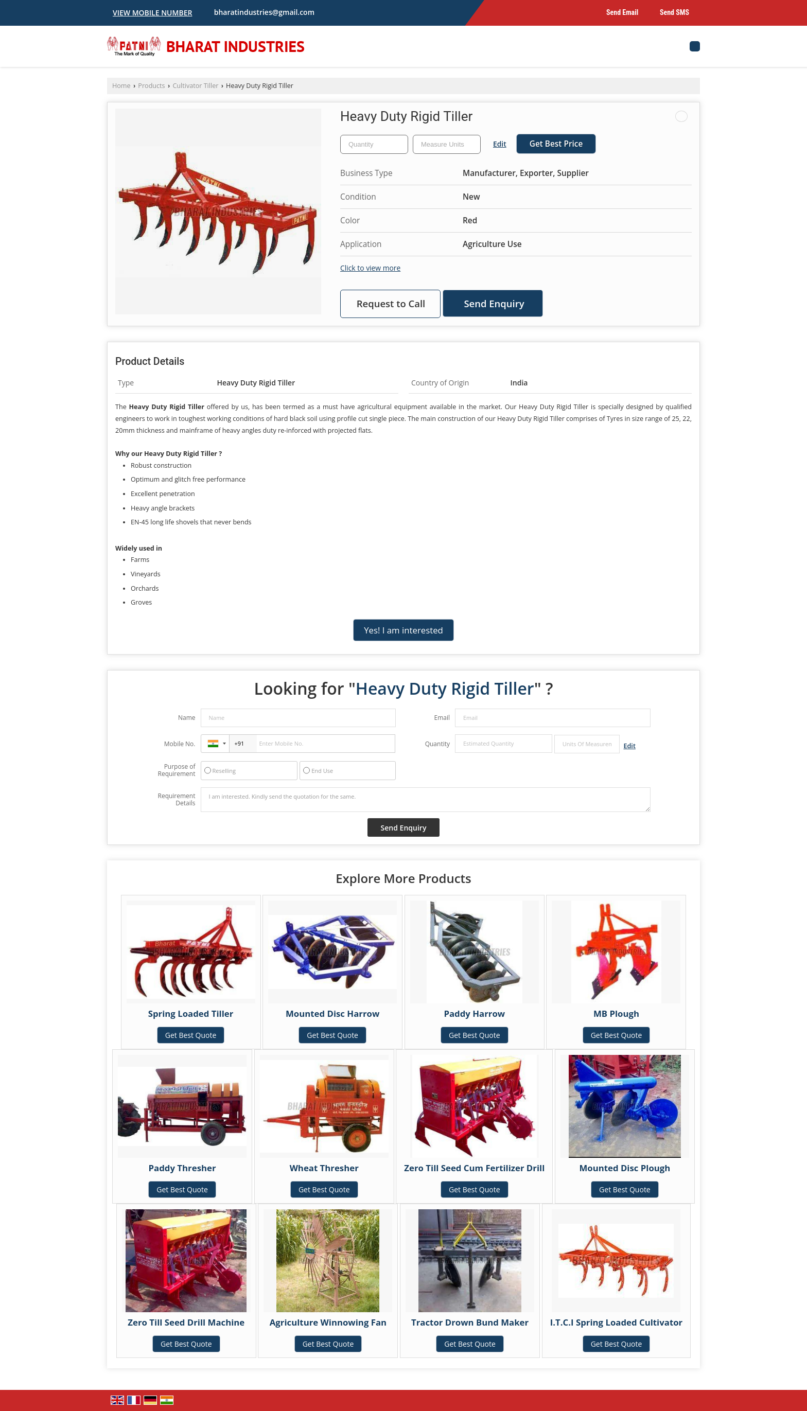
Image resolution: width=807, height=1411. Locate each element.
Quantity (437, 743)
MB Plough (616, 1013)
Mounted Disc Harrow (332, 1013)
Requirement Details (176, 799)
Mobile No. (180, 743)
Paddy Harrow (474, 1013)
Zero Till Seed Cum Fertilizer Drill (474, 1168)
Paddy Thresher (182, 1168)
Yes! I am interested (403, 630)
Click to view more (370, 268)
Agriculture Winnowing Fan (328, 1322)
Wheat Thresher (324, 1168)
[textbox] (447, 144)
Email (442, 717)
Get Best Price (556, 143)
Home (121, 85)
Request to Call (391, 303)
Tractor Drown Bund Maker (470, 1322)
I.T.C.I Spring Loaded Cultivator (616, 1322)
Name (187, 717)
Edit (499, 144)
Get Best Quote (191, 1035)
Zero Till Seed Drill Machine (186, 1322)
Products (151, 85)
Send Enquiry (494, 303)
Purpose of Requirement (176, 770)
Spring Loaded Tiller (191, 1013)
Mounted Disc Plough (624, 1168)
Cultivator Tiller (195, 85)
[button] (152, 12)
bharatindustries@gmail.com (264, 12)
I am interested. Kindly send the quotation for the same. (426, 799)
